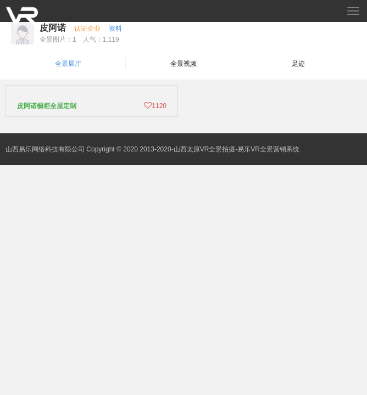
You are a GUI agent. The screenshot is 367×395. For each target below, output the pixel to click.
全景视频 (183, 63)
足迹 (298, 63)
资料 (115, 28)
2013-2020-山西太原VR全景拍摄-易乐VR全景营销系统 (219, 149)
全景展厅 (68, 63)
